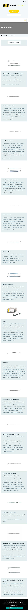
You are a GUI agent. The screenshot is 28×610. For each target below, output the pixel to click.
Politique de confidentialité (16, 607)
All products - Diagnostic (14, 42)
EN (25, 1)
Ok (7, 607)
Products (6, 35)
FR (23, 1)
